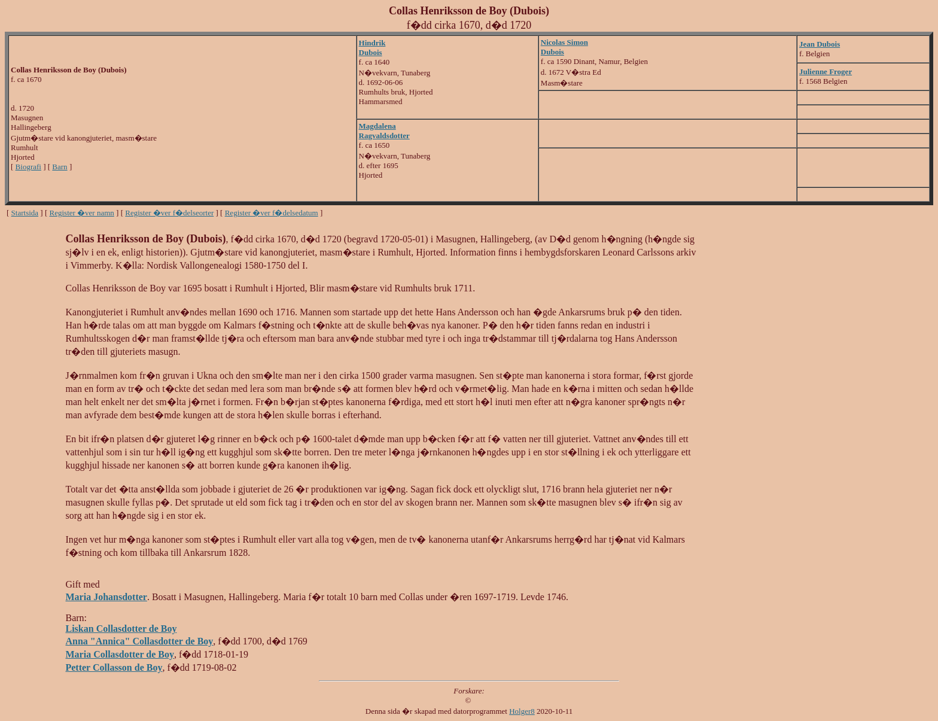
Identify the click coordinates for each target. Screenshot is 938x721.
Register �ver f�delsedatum (271, 212)
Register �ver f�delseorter (169, 212)
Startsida (25, 212)
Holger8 (522, 711)
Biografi (28, 166)
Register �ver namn (82, 212)
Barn (59, 166)
